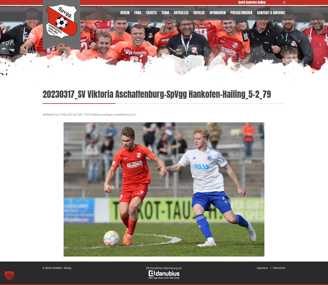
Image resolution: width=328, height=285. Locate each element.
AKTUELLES (181, 12)
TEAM (165, 12)
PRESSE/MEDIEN (241, 12)
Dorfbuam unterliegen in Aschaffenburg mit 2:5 (114, 114)
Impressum (262, 268)
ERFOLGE (199, 12)
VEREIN (124, 12)
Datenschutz (279, 268)
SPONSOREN (218, 12)
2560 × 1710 (83, 114)
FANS (137, 12)
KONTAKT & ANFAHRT (271, 12)
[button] (9, 276)
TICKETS (151, 12)
